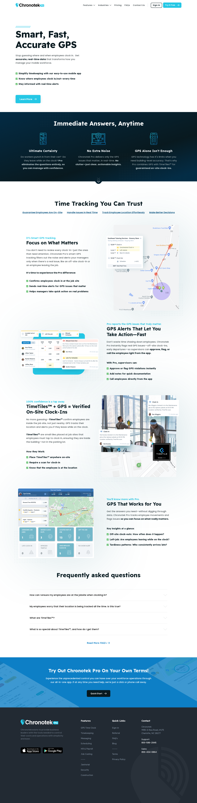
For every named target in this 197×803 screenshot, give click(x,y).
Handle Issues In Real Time (82, 212)
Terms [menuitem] (115, 754)
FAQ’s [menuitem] (115, 738)
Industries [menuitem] (103, 5)
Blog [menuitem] (114, 743)
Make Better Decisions (162, 212)
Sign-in (156, 5)
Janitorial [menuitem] (85, 764)
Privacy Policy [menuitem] (118, 759)
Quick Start (96, 693)
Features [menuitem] (87, 5)
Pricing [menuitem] (117, 5)
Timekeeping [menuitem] (87, 733)
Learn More (26, 99)
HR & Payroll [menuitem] (87, 748)
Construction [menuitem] (87, 775)
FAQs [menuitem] (127, 5)
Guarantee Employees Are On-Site (42, 212)
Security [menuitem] (85, 770)
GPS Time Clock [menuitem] (88, 728)
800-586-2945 (148, 742)
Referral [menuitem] (116, 733)
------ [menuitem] (114, 748)
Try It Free (170, 5)
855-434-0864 (149, 752)
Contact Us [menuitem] (139, 5)
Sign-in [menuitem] (115, 728)
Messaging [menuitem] (86, 738)
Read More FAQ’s (97, 643)
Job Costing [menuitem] (86, 754)
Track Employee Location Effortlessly (123, 212)
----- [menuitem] (83, 759)
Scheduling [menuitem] (86, 743)
